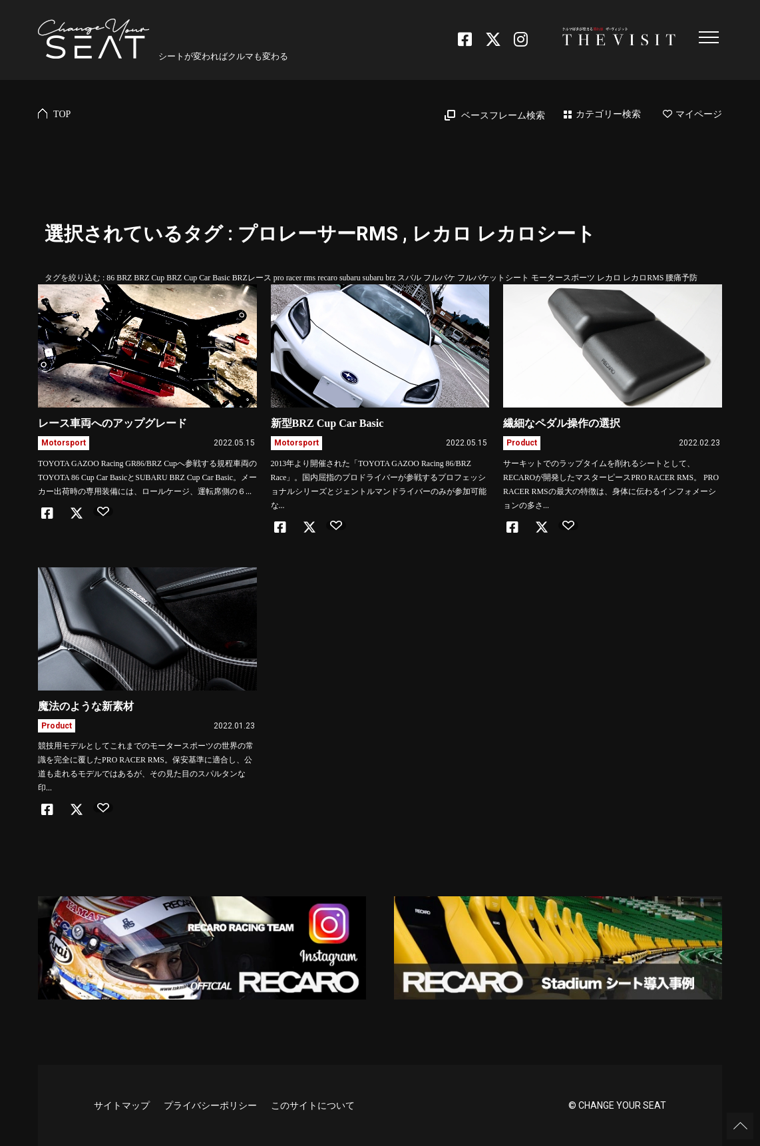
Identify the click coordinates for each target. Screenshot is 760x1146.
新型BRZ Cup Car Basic (327, 423)
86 (110, 277)
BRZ (124, 277)
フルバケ (439, 277)
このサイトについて (313, 1105)
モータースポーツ (563, 277)
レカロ (609, 277)
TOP (62, 114)
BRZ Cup (149, 277)
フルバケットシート (493, 277)
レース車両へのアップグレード (112, 423)
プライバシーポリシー (210, 1105)
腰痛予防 (681, 277)
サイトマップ (122, 1105)
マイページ (692, 114)
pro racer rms (294, 277)
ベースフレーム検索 (503, 116)
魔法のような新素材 (86, 706)
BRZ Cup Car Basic (198, 277)
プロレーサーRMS (318, 233)
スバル (409, 277)
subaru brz (379, 277)
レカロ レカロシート (504, 233)
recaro (327, 277)
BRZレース (252, 277)
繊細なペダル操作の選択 (561, 423)
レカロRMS (643, 277)
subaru (350, 277)
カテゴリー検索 (608, 114)
